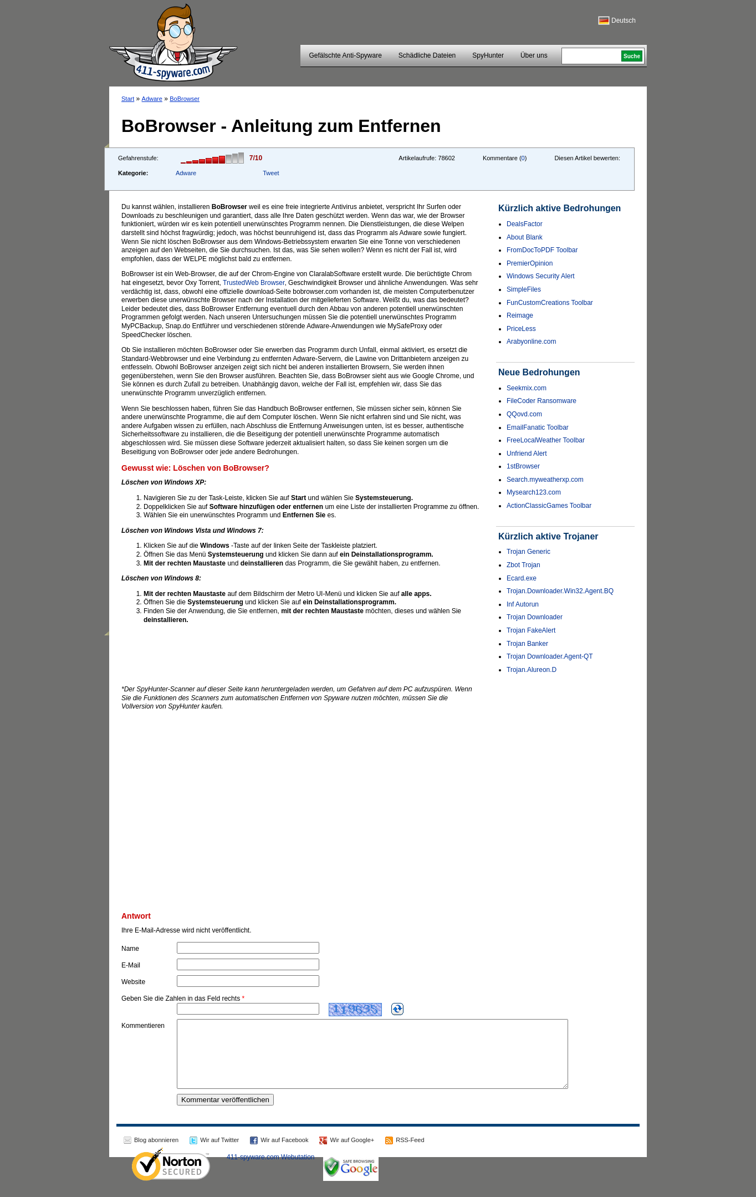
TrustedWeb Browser (253, 283)
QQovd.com (524, 414)
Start (127, 98)
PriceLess (521, 329)
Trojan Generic (528, 552)
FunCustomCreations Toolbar (550, 303)
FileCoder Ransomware (541, 401)
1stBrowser (523, 466)
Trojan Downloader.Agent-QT (550, 656)
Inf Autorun (523, 604)
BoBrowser (185, 98)
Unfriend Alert (527, 453)
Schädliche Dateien (427, 55)
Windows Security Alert (541, 276)
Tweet (271, 173)
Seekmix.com (526, 388)
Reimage (520, 315)
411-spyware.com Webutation (271, 1170)
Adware (152, 98)
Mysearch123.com (534, 492)
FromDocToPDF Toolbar (542, 250)
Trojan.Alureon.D (531, 670)
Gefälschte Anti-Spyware (345, 55)
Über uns (534, 55)
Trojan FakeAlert (531, 630)
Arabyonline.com (531, 341)
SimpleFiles (524, 289)
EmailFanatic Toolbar (538, 427)
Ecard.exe (522, 578)
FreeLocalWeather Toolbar (546, 440)
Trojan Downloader (535, 617)
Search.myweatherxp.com (545, 479)
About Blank (525, 237)
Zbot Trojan (523, 565)
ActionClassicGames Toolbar (549, 506)
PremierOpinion (530, 263)
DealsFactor (525, 224)
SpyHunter (488, 55)
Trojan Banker (527, 644)
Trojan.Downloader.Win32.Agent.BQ (560, 591)
